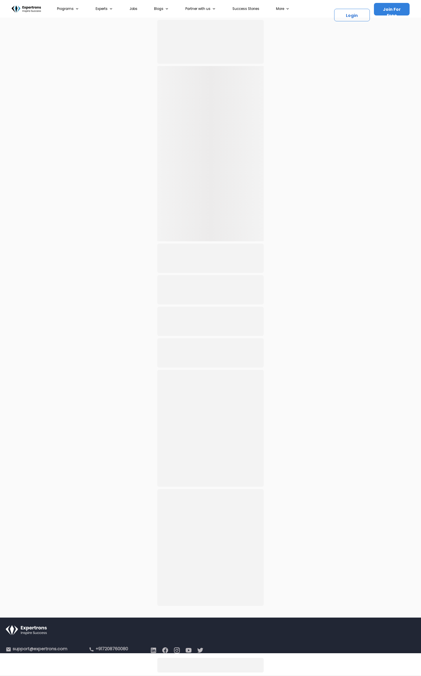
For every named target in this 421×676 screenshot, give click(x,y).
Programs (68, 9)
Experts (104, 9)
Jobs (133, 8)
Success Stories (245, 8)
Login (352, 15)
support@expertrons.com (40, 649)
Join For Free (392, 10)
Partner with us (200, 9)
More (282, 9)
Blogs (161, 9)
